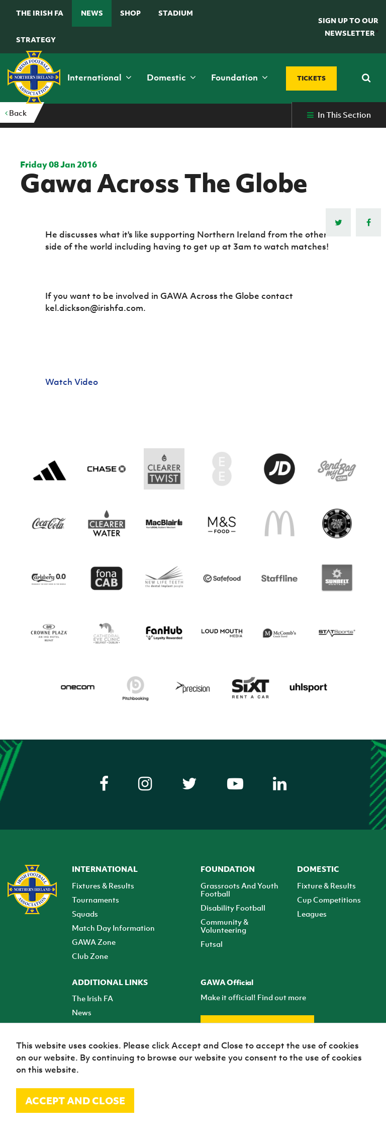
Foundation (239, 77)
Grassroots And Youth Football (239, 889)
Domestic (171, 77)
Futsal (212, 944)
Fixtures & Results (103, 885)
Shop (130, 13)
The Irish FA (39, 13)
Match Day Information (113, 928)
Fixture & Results (326, 885)
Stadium (175, 13)
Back (16, 113)
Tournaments (95, 900)
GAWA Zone (94, 942)
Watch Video (72, 381)
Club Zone (90, 956)
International (99, 77)
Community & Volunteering (224, 926)
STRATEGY (36, 39)
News (92, 13)
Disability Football (233, 908)
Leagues (312, 914)
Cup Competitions (329, 900)
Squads (85, 914)
